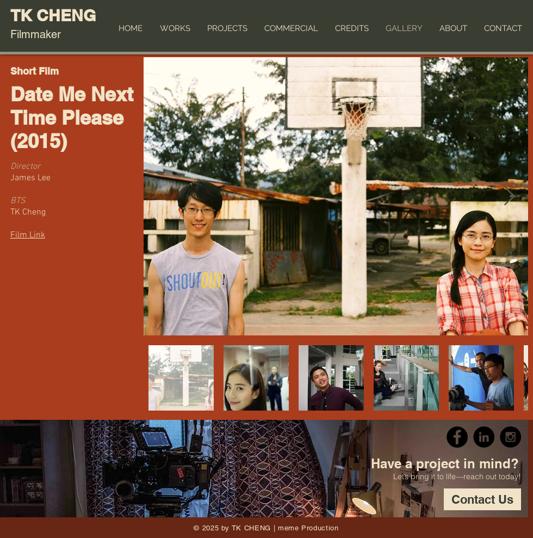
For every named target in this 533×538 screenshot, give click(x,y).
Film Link (27, 235)
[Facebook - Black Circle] (457, 437)
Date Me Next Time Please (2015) (71, 117)
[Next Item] (509, 196)
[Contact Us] (482, 499)
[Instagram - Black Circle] (510, 437)
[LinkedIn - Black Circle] (483, 437)
